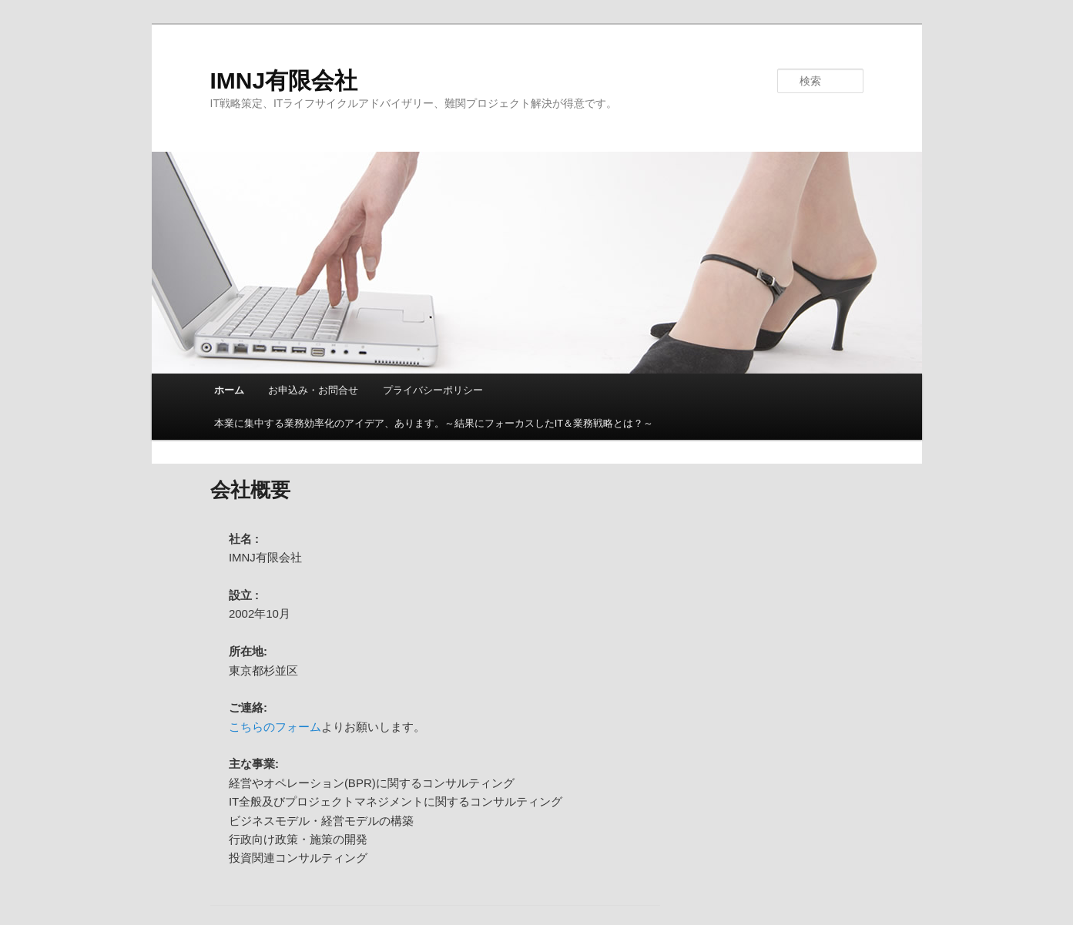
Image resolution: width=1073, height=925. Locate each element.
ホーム (229, 390)
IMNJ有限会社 (284, 80)
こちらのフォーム (275, 726)
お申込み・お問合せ (313, 390)
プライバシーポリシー (433, 390)
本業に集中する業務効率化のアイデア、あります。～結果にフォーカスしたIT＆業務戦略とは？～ (434, 423)
